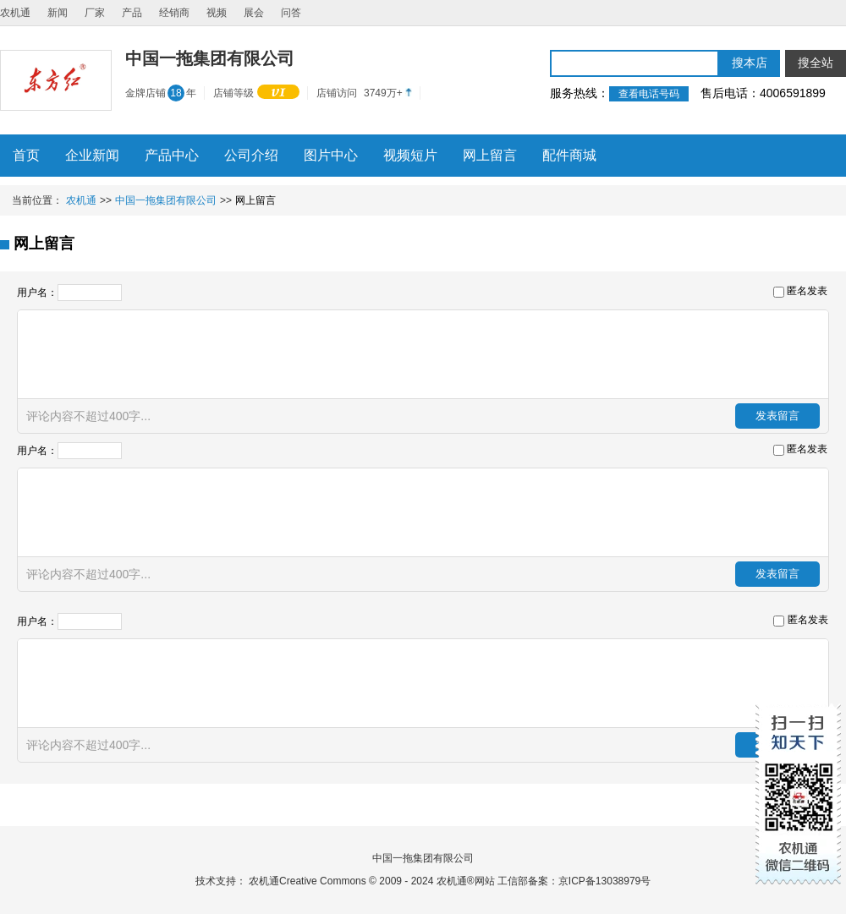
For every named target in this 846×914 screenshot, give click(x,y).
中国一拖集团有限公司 (166, 200)
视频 (216, 13)
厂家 (95, 13)
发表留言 (777, 415)
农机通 (15, 13)
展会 (254, 13)
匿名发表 (807, 291)
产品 (132, 13)
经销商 (174, 13)
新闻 (57, 13)
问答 (291, 13)
